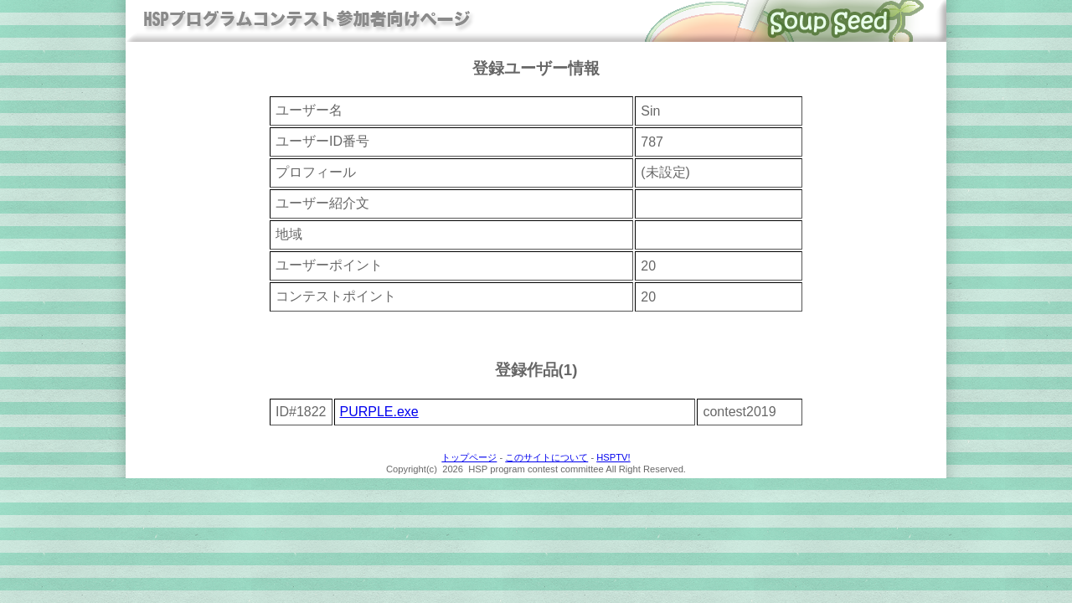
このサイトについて (546, 457)
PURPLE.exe (379, 412)
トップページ (469, 457)
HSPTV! (613, 457)
